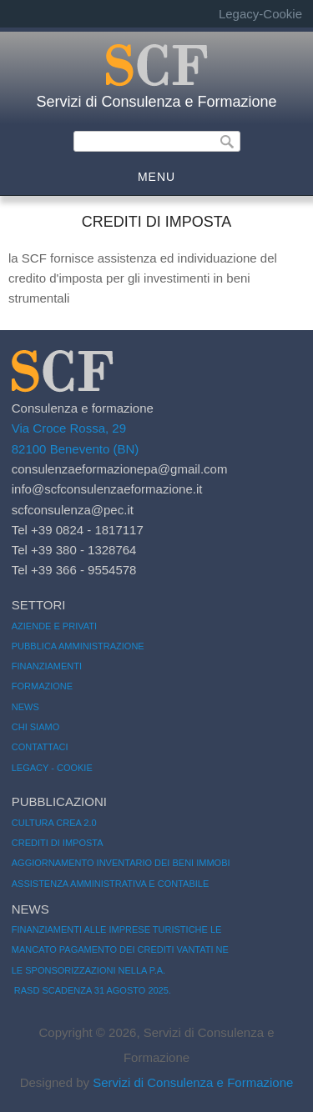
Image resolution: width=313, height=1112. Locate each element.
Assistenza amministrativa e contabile (111, 884)
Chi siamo (35, 727)
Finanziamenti (47, 666)
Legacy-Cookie (260, 14)
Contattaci (40, 747)
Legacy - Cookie (52, 768)
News (25, 707)
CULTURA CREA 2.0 (54, 823)
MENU (156, 176)
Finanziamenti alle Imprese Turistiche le (117, 929)
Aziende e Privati (54, 626)
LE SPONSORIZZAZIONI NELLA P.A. (88, 970)
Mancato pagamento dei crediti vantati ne (120, 949)
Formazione (42, 686)
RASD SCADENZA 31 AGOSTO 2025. (91, 990)
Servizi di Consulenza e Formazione (156, 101)
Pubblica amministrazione (78, 646)
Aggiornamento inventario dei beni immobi (121, 863)
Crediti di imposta (57, 843)
